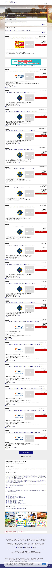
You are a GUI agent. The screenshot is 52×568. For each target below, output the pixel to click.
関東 (6, 497)
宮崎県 (21, 503)
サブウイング (37, 477)
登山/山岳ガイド (8, 480)
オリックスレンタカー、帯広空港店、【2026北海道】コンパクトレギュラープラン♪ (20, 245)
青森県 (8, 496)
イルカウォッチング (32, 475)
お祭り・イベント (19, 469)
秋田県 (16, 496)
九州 (6, 503)
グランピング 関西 (15, 544)
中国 (6, 502)
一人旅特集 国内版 (33, 558)
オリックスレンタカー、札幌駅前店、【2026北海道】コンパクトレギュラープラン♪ (20, 130)
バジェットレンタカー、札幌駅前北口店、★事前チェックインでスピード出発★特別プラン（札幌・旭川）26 (24, 410)
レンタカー (23, 469)
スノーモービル (26, 490)
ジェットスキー (25, 477)
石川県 (11, 498)
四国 (6, 501)
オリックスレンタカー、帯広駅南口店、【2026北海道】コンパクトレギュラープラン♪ (20, 264)
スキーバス (38, 490)
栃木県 (22, 497)
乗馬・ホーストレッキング (29, 480)
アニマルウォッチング (30, 481)
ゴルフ (10, 481)
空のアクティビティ (8, 487)
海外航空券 (23, 551)
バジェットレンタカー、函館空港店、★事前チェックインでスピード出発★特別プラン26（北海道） (22, 71)
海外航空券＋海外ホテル (34, 551)
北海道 (7, 495)
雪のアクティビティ (8, 489)
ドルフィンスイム (11, 476)
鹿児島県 (24, 503)
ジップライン (35, 481)
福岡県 (8, 503)
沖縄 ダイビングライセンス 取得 (16, 539)
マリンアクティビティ (9, 30)
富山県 (8, 498)
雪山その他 (34, 490)
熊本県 (16, 503)
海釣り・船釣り (28, 30)
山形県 (19, 496)
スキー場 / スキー (35, 544)
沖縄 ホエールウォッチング (42, 539)
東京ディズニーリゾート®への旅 (13, 559)
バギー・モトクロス (37, 480)
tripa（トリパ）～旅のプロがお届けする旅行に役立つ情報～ (33, 552)
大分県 (19, 503)
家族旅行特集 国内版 (40, 558)
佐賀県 (11, 503)
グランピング (43, 543)
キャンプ (32, 544)
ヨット (29, 477)
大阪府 (14, 500)
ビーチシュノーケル (41, 476)
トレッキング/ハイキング (14, 480)
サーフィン (37, 475)
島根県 (16, 502)
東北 (6, 496)
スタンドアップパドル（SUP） (19, 476)
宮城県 (14, 496)
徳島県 (8, 501)
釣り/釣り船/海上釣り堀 (16, 475)
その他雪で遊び (13, 491)
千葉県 (17, 497)
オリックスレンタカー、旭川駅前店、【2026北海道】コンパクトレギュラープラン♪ (20, 226)
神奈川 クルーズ (42, 540)
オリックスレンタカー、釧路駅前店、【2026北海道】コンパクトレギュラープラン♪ (20, 302)
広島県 (11, 502)
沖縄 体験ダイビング (8, 539)
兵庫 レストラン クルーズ (21, 543)
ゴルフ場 (13, 481)
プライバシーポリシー (15, 565)
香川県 (14, 501)
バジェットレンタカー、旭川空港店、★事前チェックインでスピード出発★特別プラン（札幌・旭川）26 (23, 344)
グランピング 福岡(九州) (27, 544)
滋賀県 (8, 500)
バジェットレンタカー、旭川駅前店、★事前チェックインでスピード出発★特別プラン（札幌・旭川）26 (23, 366)
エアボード (9, 491)
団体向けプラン (27, 469)
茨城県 (19, 497)
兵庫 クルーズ (15, 543)
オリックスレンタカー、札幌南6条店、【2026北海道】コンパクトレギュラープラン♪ (20, 168)
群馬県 (24, 497)
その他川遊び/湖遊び (20, 485)
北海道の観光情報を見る (22, 508)
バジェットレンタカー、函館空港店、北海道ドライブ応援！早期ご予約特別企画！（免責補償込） (22, 321)
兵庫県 (16, 500)
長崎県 (14, 503)
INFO (7, 87)
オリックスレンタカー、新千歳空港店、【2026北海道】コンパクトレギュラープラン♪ (20, 92)
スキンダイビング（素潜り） (34, 476)
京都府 (11, 500)
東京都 (8, 497)
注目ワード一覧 (34, 547)
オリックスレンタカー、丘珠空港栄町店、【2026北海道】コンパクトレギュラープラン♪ (20, 111)
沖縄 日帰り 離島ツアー (28, 539)
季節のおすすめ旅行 (11, 558)
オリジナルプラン (13, 469)
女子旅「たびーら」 (13, 552)
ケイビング (24, 480)
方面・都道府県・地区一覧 (27, 547)
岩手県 (11, 496)
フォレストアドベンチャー (18, 481)
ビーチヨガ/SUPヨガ (27, 476)
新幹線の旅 (28, 558)
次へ (29, 456)
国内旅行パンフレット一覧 (34, 559)
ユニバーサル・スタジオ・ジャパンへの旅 (24, 559)
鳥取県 (14, 502)
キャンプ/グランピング (41, 481)
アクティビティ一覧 (19, 547)
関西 (6, 500)
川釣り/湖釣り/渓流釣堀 (13, 485)
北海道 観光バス (34, 543)
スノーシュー (7, 490)
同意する (44, 564)
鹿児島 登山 (22, 540)
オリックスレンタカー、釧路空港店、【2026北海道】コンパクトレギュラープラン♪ (20, 283)
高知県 (11, 501)
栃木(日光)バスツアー (9, 543)
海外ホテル (27, 551)
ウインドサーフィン (42, 475)
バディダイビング (13, 478)
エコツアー (24, 481)
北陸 (6, 498)
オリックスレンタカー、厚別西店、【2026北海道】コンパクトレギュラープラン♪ (19, 149)
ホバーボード (12, 477)
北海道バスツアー (39, 543)
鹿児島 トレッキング (27, 540)
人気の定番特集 (17, 558)
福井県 (14, 498)
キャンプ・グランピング (21, 30)
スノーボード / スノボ (41, 544)
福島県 (21, 496)
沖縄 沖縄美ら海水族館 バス (11, 540)
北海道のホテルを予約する (9, 508)
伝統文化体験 (9, 469)
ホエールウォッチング (9, 475)
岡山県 (8, 502)
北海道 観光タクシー (28, 543)
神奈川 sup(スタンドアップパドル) (35, 540)
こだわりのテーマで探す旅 (21, 552)
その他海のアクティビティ (20, 478)
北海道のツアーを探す (16, 508)
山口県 (19, 502)
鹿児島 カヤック (18, 540)
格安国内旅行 (23, 558)
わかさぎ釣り (31, 490)
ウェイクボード (33, 477)
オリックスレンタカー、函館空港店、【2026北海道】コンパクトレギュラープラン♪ (20, 187)
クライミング (20, 480)
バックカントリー (12, 490)
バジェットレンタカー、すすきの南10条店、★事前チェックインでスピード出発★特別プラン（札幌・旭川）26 (24, 388)
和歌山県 (21, 500)
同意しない (39, 564)
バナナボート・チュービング (19, 477)
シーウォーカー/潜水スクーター (24, 475)
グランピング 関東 (10, 544)
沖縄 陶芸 (23, 539)
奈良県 (19, 500)
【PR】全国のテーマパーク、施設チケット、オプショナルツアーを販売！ (26, 65)
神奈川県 (11, 497)
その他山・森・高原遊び (16, 482)
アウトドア (15, 30)
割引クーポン (32, 469)
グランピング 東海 (21, 544)
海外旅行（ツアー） (17, 551)
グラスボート (42, 477)
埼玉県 (14, 497)
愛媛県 (16, 501)
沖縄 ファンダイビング (35, 539)
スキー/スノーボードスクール (19, 490)
